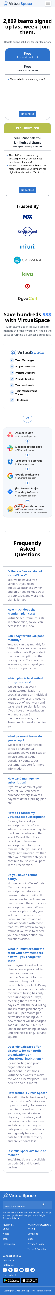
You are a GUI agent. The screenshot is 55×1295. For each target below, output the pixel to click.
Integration (9, 1244)
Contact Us (8, 1260)
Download (33, 1233)
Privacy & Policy (36, 1244)
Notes (6, 1233)
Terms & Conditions (38, 1249)
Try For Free (27, 113)
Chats (6, 1228)
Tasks (5, 1238)
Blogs (30, 1238)
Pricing (31, 1228)
